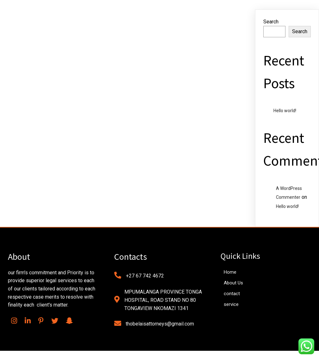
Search (270, 22)
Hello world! (284, 110)
